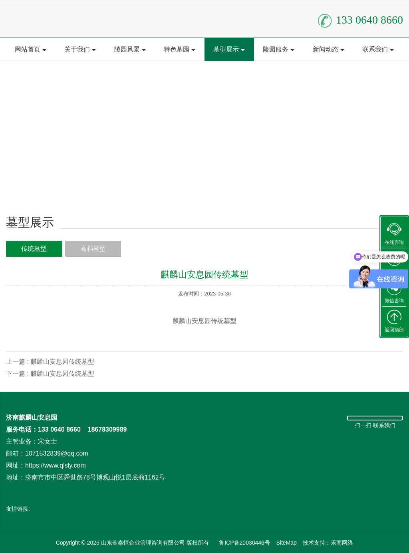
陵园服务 (275, 49)
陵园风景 (127, 49)
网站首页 (27, 49)
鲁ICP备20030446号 (244, 542)
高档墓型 (93, 248)
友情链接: (18, 508)
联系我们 (375, 49)
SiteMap (286, 542)
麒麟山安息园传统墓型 (62, 361)
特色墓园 (176, 49)
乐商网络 (342, 542)
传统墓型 (34, 248)
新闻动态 (325, 49)
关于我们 (77, 49)
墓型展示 (226, 49)
